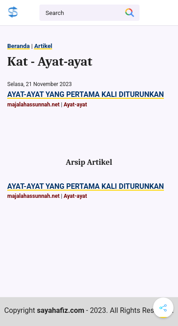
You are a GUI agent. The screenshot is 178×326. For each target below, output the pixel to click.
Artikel (43, 46)
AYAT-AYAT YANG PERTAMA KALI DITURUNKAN (85, 94)
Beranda (18, 46)
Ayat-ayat (75, 104)
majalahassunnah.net (33, 104)
